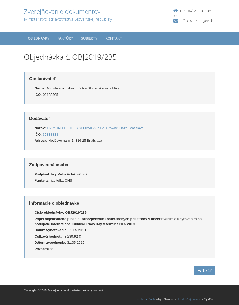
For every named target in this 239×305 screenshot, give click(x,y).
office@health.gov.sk (196, 20)
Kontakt (113, 38)
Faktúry (65, 38)
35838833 (50, 134)
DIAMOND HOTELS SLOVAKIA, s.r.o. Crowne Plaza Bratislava (95, 128)
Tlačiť (205, 270)
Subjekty (89, 38)
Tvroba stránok (145, 299)
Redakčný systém (190, 299)
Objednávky (38, 38)
